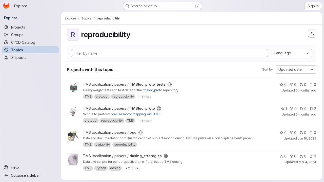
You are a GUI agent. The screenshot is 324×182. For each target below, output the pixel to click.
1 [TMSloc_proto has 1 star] (284, 108)
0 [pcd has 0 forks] (292, 132)
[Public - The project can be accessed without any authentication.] (170, 84)
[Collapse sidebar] (30, 175)
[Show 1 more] (145, 97)
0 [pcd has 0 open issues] (312, 132)
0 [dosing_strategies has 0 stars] (282, 156)
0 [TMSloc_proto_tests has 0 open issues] (312, 84)
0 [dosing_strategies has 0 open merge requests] (302, 156)
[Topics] (30, 49)
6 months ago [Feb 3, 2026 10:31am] (305, 114)
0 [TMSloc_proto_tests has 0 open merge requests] (302, 84)
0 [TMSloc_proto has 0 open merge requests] (302, 108)
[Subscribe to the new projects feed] (312, 34)
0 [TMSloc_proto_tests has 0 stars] (282, 84)
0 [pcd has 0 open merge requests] (302, 132)
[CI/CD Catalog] (30, 42)
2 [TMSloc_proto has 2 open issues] (312, 108)
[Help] (30, 167)
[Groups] (30, 34)
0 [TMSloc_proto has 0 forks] (293, 108)
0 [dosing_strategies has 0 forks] (292, 156)
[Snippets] (30, 57)
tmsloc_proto (152, 90)
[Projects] (30, 27)
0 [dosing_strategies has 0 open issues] (312, 156)
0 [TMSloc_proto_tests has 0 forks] (292, 84)
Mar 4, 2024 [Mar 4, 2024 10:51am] (307, 162)
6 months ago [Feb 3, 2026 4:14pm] (305, 90)
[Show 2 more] (132, 168)
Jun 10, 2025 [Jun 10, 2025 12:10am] (306, 138)
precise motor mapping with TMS (135, 114)
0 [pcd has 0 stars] (282, 132)
